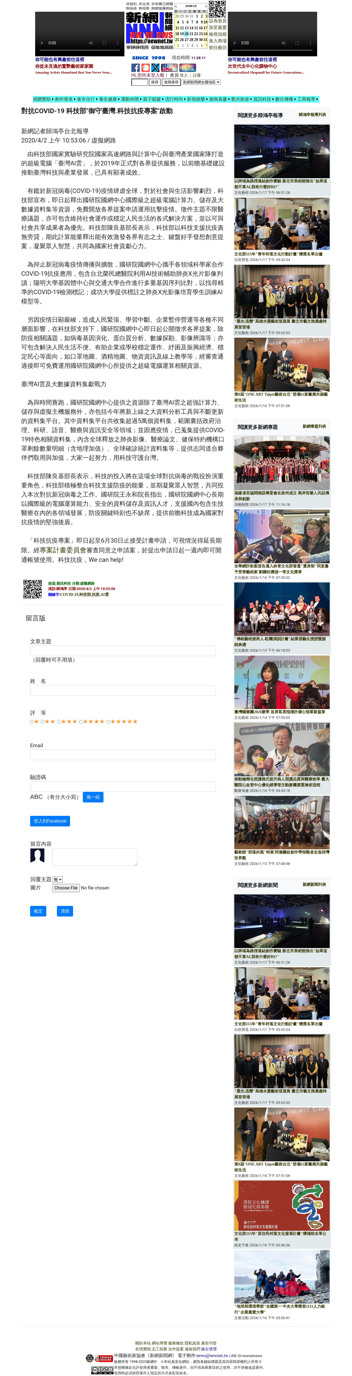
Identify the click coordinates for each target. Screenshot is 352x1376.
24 (206, 34)
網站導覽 (159, 1343)
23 (201, 34)
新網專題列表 (314, 426)
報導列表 (312, 115)
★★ (50, 721)
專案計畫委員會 (63, 550)
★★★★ (94, 721)
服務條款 (176, 1343)
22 (196, 34)
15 (196, 28)
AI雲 (104, 595)
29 (182, 16)
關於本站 (143, 1343)
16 (201, 28)
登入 (184, 75)
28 (191, 40)
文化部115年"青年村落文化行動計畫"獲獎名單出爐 (278, 254)
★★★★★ (124, 721)
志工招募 (159, 1349)
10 (206, 22)
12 (182, 28)
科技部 (85, 595)
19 (182, 34)
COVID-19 (69, 595)
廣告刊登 (209, 1343)
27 (187, 40)
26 (182, 40)
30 (187, 16)
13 (187, 28)
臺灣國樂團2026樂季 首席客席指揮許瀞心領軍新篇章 (279, 712)
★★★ (69, 721)
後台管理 (209, 1349)
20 (187, 34)
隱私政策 (192, 1343)
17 (206, 28)
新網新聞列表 (314, 884)
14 (191, 28)
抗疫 (96, 595)
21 (191, 34)
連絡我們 (192, 1349)
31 (191, 16)
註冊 (197, 75)
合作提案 (176, 1349)
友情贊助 (143, 1349)
